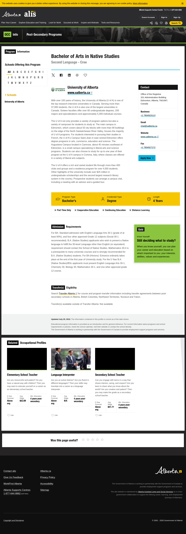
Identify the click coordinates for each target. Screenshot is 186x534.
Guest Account (148, 17)
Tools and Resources (110, 22)
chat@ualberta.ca (149, 126)
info (11, 34)
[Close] (182, 3)
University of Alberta (14, 101)
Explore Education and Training (32, 22)
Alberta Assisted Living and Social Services (155, 492)
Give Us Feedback (13, 477)
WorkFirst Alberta (13, 483)
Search (175, 23)
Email (77, 75)
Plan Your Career (8, 22)
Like (161, 22)
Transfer (68, 293)
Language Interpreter (64, 376)
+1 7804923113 (148, 115)
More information (140, 3)
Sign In (164, 17)
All (9, 71)
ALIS (30, 14)
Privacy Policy (47, 477)
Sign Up (176, 17)
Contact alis (10, 471)
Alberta (11, 14)
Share (151, 23)
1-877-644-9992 (176, 10)
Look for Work (55, 22)
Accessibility (46, 483)
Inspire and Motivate (90, 22)
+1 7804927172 (148, 147)
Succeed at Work (70, 22)
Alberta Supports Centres (17, 490)
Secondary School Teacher (109, 376)
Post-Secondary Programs (44, 34)
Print (166, 23)
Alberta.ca (45, 471)
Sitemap (44, 490)
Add (156, 23)
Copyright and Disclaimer (14, 520)
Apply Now (146, 158)
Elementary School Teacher (25, 376)
